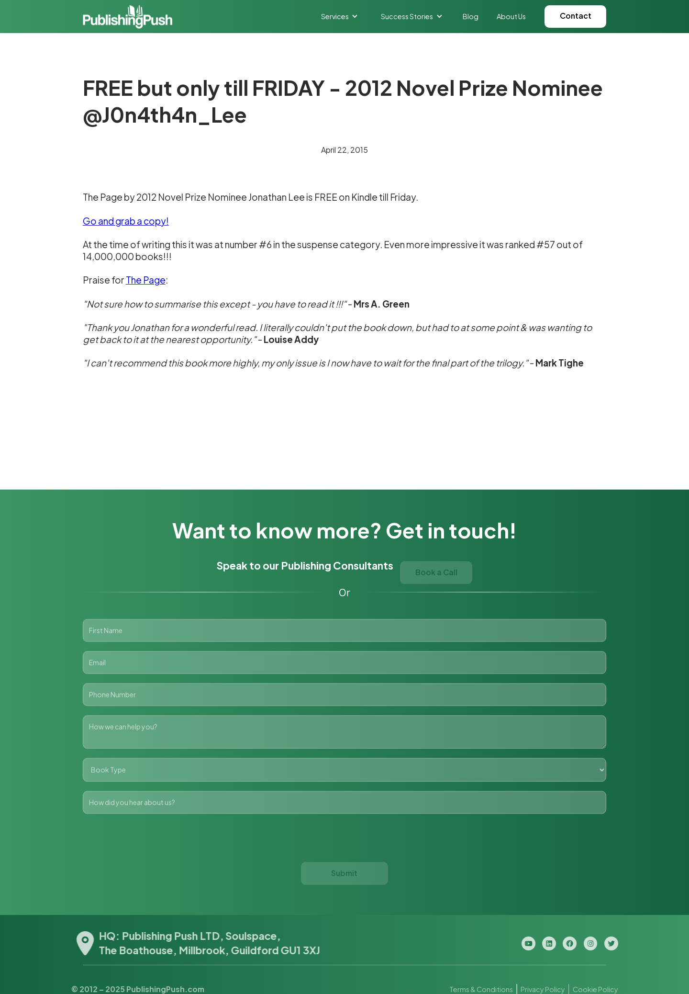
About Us (511, 16)
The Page (146, 280)
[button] (339, 16)
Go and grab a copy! (126, 221)
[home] (127, 16)
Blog (470, 16)
